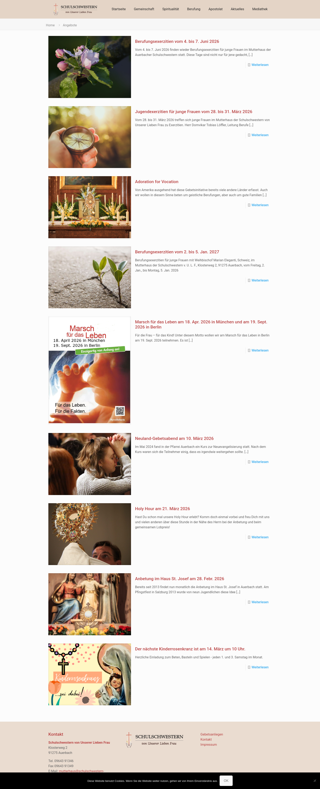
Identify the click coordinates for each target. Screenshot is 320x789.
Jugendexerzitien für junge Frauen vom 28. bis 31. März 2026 (193, 111)
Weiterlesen (260, 65)
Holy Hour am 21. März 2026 (162, 508)
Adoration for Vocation (156, 181)
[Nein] (315, 781)
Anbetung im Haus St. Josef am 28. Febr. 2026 (179, 578)
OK (226, 780)
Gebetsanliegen (211, 734)
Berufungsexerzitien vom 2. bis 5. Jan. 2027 (177, 251)
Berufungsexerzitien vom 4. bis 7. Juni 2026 (177, 41)
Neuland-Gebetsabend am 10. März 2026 (174, 438)
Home (50, 25)
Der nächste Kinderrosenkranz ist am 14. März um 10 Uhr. (190, 649)
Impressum (208, 745)
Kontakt (206, 739)
